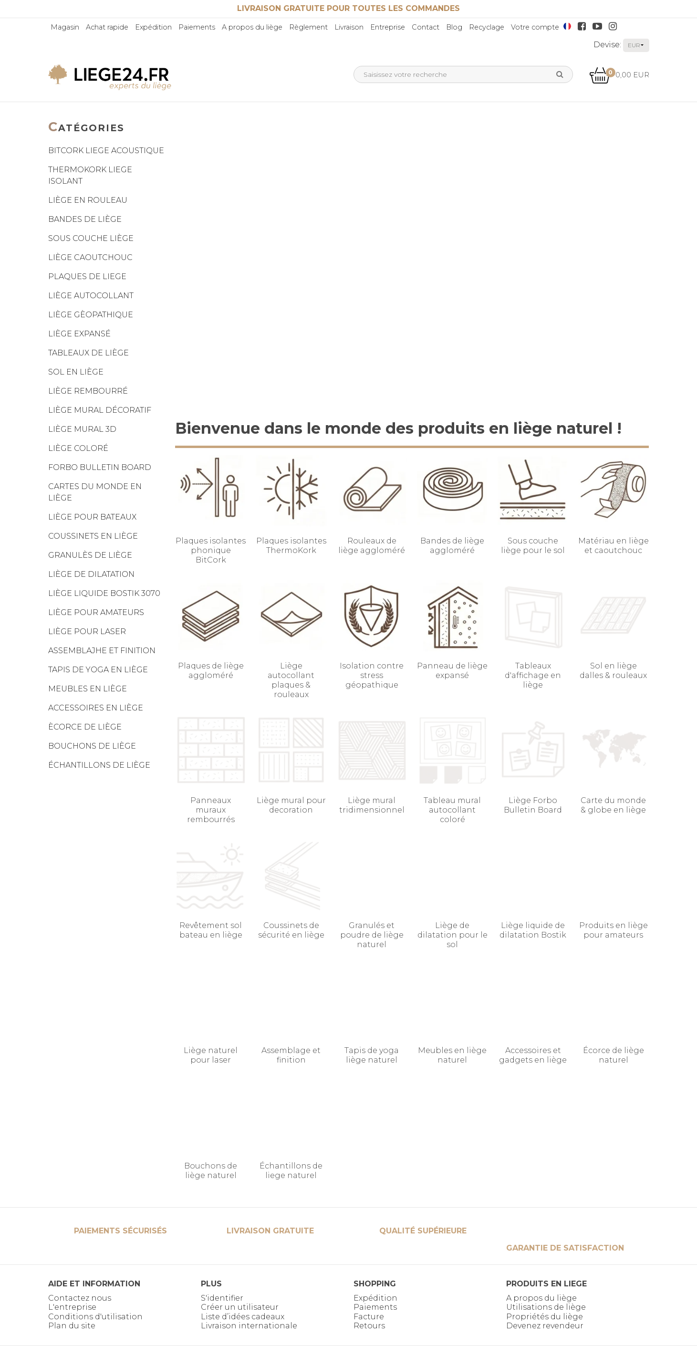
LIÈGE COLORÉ (78, 448)
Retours (369, 1325)
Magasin (65, 27)
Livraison (349, 27)
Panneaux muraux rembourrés (211, 810)
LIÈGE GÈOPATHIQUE (90, 314)
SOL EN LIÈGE (76, 371)
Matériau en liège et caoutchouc (613, 545)
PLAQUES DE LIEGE (87, 276)
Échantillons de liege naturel (291, 1170)
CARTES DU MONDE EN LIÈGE (95, 492)
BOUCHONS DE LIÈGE (92, 746)
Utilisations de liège (546, 1307)
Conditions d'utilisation (95, 1316)
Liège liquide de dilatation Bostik (532, 930)
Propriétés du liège (544, 1316)
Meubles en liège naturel (452, 1055)
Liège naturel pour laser (211, 1055)
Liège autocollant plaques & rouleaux (291, 680)
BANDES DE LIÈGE (85, 219)
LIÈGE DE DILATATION (91, 574)
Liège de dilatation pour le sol (452, 935)
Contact (425, 27)
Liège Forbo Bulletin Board (533, 805)
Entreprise (387, 27)
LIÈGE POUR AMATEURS (96, 612)
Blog (454, 27)
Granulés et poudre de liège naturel (372, 935)
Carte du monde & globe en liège (613, 805)
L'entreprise (72, 1307)
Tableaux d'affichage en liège (533, 675)
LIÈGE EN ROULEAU (87, 200)
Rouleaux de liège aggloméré (371, 545)
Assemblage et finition (291, 1055)
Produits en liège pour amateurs (613, 930)
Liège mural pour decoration (291, 805)
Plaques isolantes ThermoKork (291, 545)
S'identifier (222, 1298)
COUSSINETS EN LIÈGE (93, 536)
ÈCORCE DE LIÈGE (85, 726)
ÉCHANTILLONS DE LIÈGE (99, 765)
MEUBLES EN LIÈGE (87, 688)
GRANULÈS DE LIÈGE (90, 555)
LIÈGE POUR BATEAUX (92, 517)
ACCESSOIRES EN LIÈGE (95, 707)
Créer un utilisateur (240, 1307)
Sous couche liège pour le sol (533, 545)
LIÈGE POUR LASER (87, 631)
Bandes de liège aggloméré (452, 545)
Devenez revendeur (544, 1325)
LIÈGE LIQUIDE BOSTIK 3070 (104, 593)
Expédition (153, 27)
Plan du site (71, 1325)
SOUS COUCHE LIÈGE (91, 238)
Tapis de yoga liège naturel (371, 1055)
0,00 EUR (619, 74)
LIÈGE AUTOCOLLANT (91, 295)
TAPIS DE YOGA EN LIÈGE (98, 669)
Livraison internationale (249, 1325)
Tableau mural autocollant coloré (452, 810)
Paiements (196, 27)
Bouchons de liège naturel (210, 1170)
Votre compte (535, 27)
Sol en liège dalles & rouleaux (613, 670)
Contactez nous (79, 1298)
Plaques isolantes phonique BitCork (211, 550)
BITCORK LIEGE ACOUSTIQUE (106, 150)
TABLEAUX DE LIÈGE (88, 352)
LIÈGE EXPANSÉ (79, 333)
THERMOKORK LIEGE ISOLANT (90, 175)
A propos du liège (252, 27)
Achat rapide (107, 27)
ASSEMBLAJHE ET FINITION (102, 650)
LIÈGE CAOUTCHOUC (90, 257)
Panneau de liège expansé (452, 670)
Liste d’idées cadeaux (242, 1316)
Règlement (308, 27)
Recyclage (486, 27)
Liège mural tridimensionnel (372, 805)
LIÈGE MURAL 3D (82, 429)
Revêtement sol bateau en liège (210, 930)
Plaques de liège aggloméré (211, 670)
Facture (369, 1316)
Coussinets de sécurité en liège (291, 930)
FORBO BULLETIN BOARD (99, 467)
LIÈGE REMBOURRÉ (88, 391)
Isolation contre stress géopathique (372, 675)
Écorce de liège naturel (613, 1055)
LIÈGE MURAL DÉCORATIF (99, 410)
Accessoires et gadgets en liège (533, 1055)
